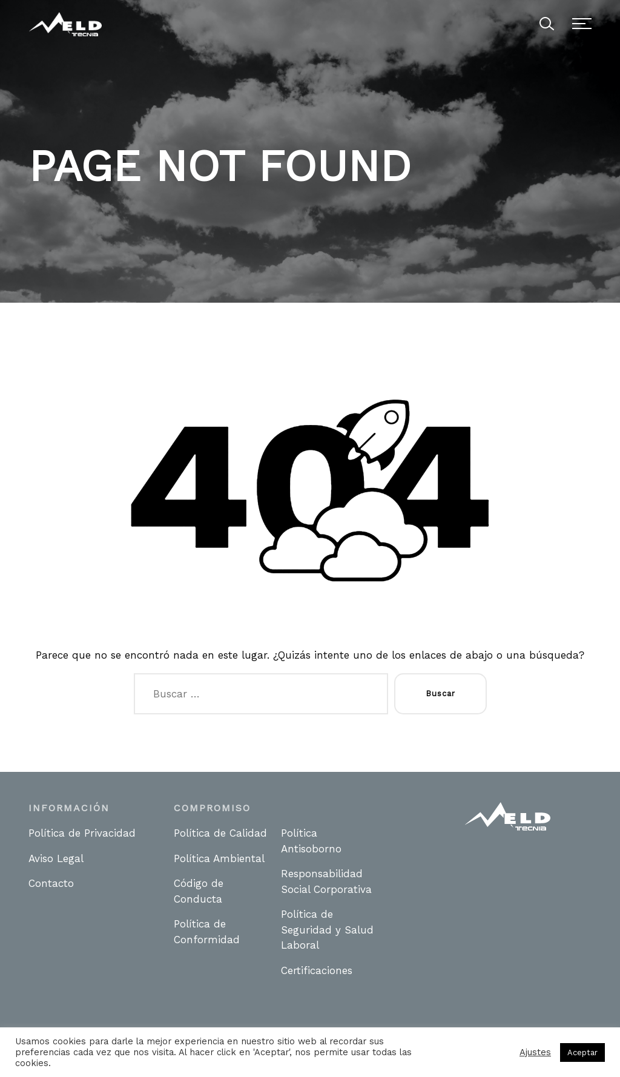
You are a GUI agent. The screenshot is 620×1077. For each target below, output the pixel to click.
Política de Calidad (220, 833)
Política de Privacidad (82, 833)
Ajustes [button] (535, 1052)
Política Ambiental (219, 858)
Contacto (51, 883)
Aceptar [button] (582, 1052)
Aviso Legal (56, 858)
